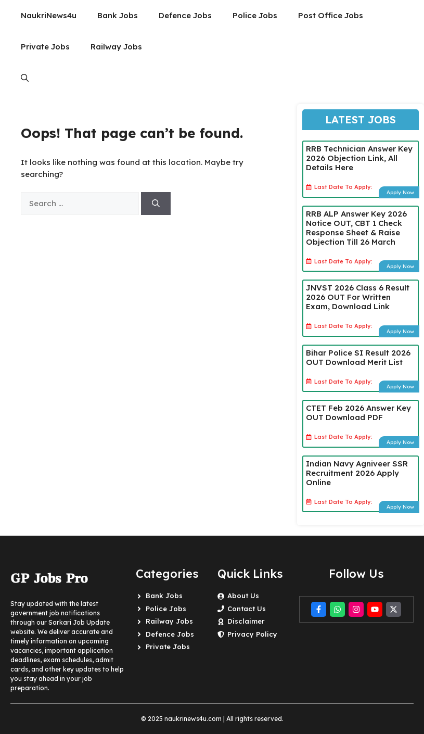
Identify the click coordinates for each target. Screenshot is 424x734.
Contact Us (246, 608)
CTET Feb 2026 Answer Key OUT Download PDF (358, 412)
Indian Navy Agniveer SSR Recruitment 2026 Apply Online (357, 473)
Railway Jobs (116, 47)
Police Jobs (255, 15)
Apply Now (400, 192)
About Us (243, 595)
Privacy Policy (252, 634)
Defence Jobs (185, 15)
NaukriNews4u (48, 15)
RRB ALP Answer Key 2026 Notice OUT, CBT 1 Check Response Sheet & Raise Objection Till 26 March (356, 228)
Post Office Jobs (330, 15)
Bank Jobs (117, 15)
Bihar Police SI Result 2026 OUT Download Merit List (358, 357)
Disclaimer (246, 621)
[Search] (156, 204)
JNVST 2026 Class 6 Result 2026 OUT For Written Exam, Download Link (357, 297)
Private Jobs (45, 47)
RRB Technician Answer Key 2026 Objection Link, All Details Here (359, 158)
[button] (24, 78)
